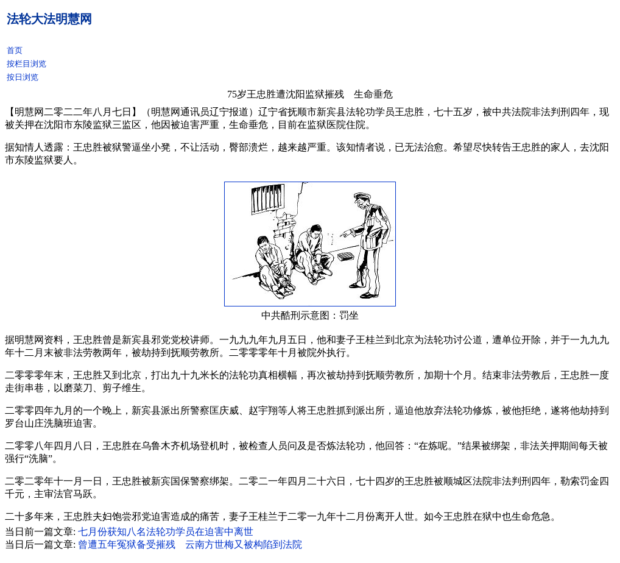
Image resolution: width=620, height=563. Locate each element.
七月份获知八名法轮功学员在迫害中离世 (165, 531)
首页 (15, 50)
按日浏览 (22, 77)
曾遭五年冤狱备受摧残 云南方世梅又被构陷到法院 (190, 544)
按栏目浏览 (26, 63)
